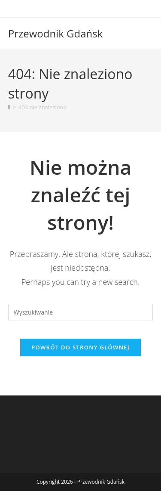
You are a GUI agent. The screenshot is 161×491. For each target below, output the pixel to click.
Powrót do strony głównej (80, 347)
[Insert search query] (80, 312)
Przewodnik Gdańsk (55, 33)
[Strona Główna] (9, 107)
